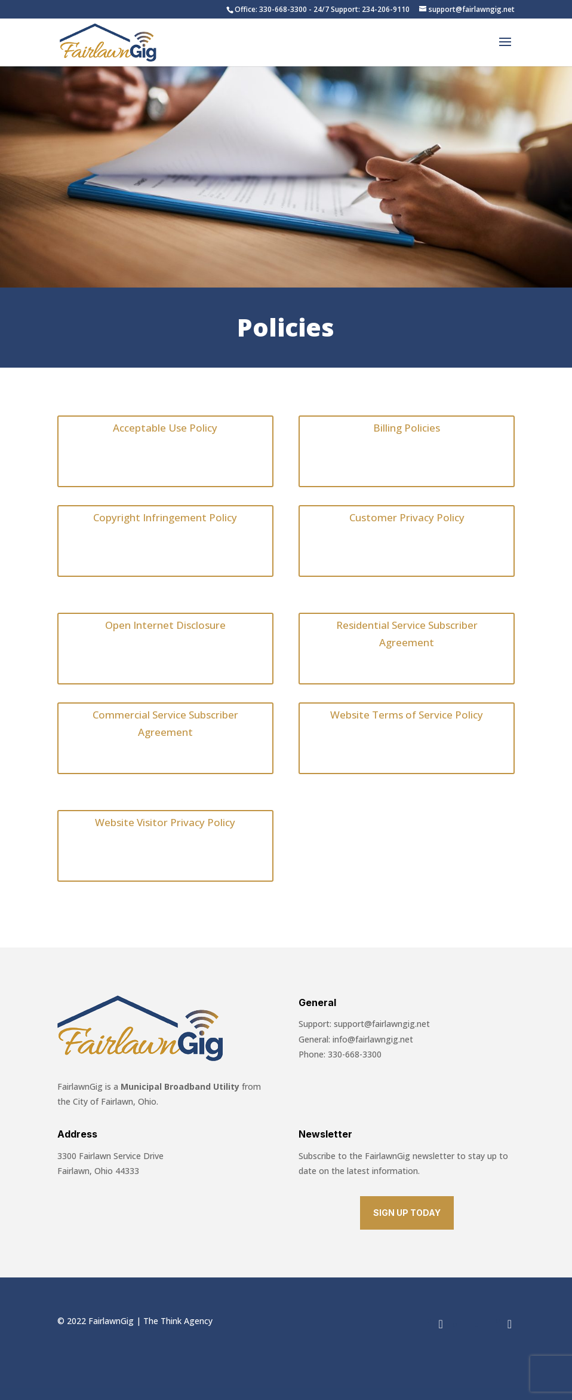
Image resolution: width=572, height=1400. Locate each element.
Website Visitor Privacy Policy (165, 822)
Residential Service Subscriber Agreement (407, 633)
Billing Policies (406, 428)
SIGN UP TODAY (407, 1213)
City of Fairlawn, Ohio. (114, 1101)
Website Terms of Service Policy (406, 715)
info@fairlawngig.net (373, 1039)
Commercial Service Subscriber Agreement (165, 723)
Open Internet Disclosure (165, 625)
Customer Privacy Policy (407, 517)
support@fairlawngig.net (382, 1023)
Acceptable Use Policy (165, 428)
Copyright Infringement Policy (165, 517)
